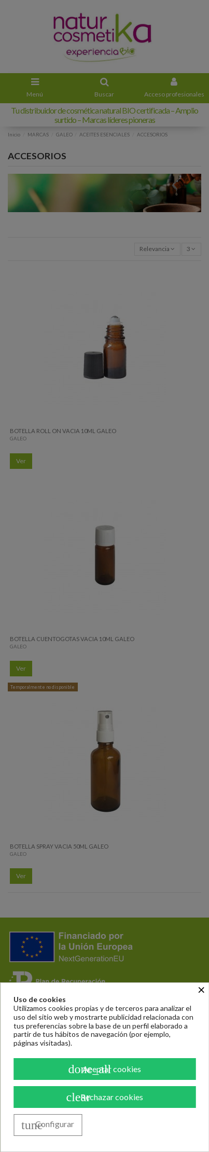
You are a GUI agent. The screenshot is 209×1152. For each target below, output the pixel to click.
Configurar (47, 1125)
